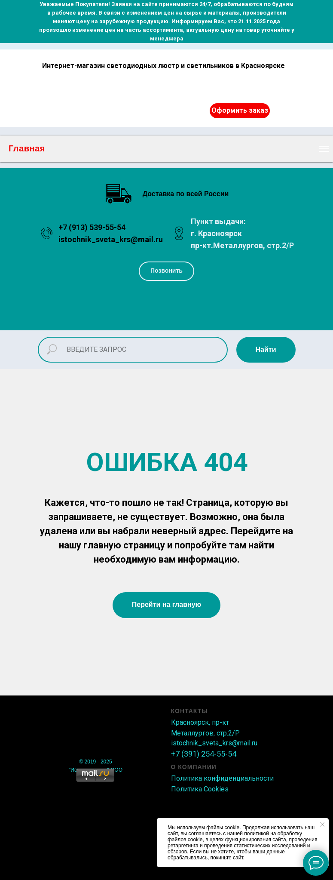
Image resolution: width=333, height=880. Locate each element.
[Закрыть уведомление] (322, 824)
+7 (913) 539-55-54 (91, 227)
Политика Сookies (200, 789)
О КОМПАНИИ (194, 766)
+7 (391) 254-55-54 (203, 753)
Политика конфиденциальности (222, 778)
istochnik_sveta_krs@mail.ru (110, 239)
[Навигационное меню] (324, 149)
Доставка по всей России (186, 193)
